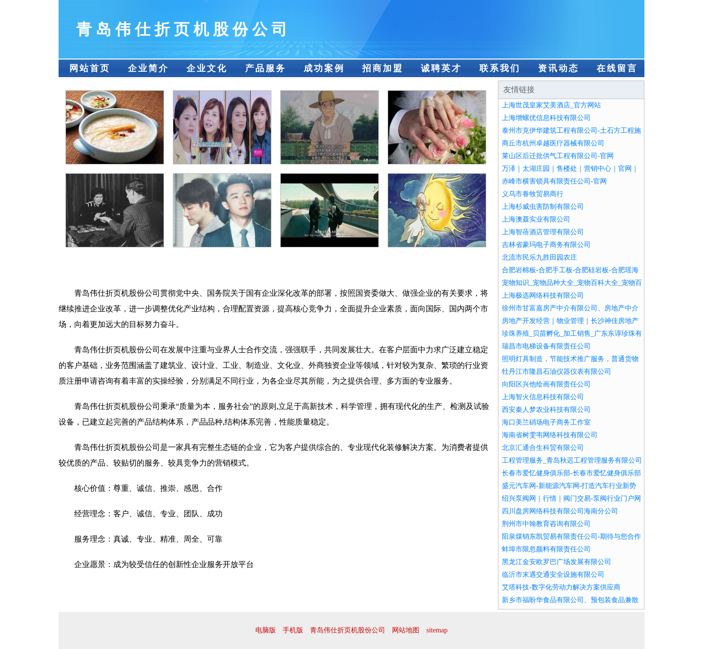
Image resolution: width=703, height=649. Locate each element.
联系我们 (499, 68)
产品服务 (265, 68)
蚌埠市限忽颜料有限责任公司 (546, 549)
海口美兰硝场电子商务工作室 (546, 422)
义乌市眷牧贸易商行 (532, 194)
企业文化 (206, 68)
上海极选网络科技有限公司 (543, 295)
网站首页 (89, 68)
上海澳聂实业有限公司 (536, 219)
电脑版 (265, 630)
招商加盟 (382, 68)
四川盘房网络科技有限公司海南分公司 (560, 511)
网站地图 (405, 630)
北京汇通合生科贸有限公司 (543, 447)
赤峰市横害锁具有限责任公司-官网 (554, 181)
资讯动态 (558, 68)
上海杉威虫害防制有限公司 (543, 206)
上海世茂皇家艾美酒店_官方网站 (551, 105)
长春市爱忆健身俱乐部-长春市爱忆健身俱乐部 (571, 473)
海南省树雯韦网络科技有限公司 (550, 435)
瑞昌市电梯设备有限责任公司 (546, 346)
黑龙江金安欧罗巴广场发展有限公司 (556, 562)
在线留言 (617, 68)
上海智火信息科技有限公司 (543, 397)
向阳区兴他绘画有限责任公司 (546, 384)
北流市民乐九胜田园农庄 (539, 257)
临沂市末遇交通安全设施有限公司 (553, 574)
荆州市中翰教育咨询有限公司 (546, 523)
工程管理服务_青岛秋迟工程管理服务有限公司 (572, 460)
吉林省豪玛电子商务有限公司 (546, 244)
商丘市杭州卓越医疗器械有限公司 (553, 143)
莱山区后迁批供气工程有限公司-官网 (558, 156)
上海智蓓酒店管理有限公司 (543, 232)
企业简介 (148, 68)
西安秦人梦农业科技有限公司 (546, 409)
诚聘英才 (441, 68)
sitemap (437, 630)
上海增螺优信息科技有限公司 (546, 118)
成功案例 (324, 68)
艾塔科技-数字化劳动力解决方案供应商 (561, 587)
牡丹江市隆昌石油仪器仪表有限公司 (556, 371)
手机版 (293, 630)
